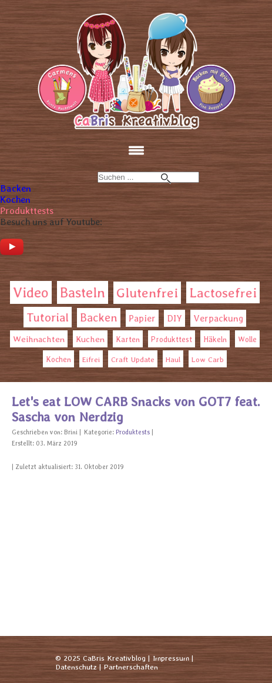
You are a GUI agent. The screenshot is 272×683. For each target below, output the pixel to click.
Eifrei (91, 359)
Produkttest (171, 339)
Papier (142, 318)
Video (31, 292)
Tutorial (47, 317)
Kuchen (90, 339)
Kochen (15, 199)
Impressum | (173, 658)
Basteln (82, 292)
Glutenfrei (147, 292)
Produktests (133, 432)
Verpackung (218, 318)
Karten (128, 339)
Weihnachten (39, 339)
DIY (174, 318)
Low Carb (208, 359)
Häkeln (215, 339)
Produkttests (26, 210)
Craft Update (133, 359)
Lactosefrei (223, 292)
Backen (15, 188)
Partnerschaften (131, 666)
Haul (173, 359)
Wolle (247, 339)
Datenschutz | (78, 666)
